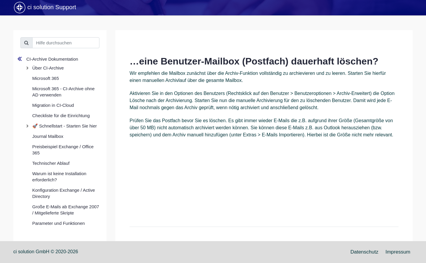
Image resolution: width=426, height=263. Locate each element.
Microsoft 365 (45, 78)
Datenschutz (364, 252)
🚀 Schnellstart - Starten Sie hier (64, 125)
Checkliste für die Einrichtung (61, 115)
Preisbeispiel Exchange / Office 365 (62, 149)
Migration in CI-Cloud (53, 105)
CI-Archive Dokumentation (52, 59)
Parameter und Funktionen (58, 223)
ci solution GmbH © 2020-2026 (45, 251)
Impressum (397, 252)
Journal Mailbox (47, 136)
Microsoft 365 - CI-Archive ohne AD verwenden (63, 91)
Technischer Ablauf (51, 163)
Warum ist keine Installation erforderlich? (59, 176)
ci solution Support (44, 7)
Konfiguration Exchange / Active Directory (63, 193)
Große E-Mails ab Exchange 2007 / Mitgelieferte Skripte (65, 209)
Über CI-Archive (48, 67)
